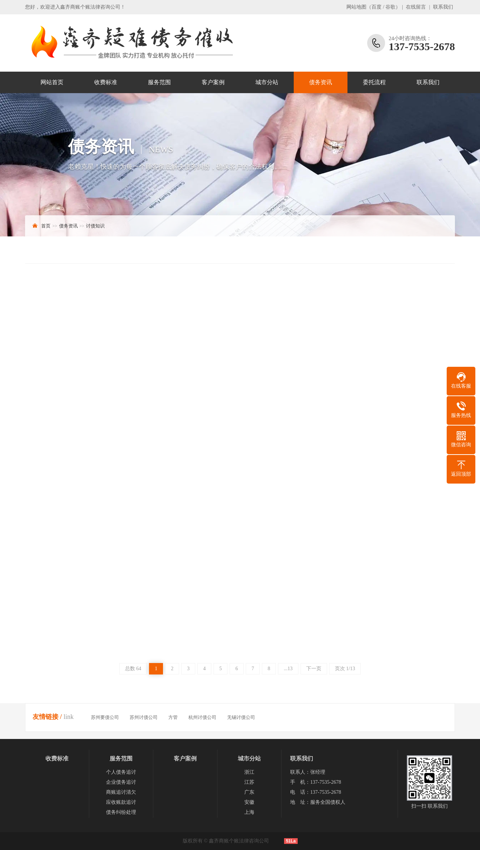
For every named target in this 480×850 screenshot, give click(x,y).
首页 (46, 226)
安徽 (249, 802)
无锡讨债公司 (241, 717)
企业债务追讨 (121, 782)
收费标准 (105, 82)
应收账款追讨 (121, 802)
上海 (249, 812)
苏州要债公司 (105, 717)
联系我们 (443, 7)
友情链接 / (47, 716)
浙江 (249, 772)
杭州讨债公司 (202, 717)
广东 (249, 792)
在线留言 (416, 7)
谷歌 (390, 7)
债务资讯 (320, 82)
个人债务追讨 (121, 772)
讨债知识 (95, 226)
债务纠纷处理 (121, 812)
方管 (173, 717)
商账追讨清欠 (121, 792)
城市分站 (266, 82)
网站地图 (356, 7)
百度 (376, 7)
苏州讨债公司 (144, 717)
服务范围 (159, 82)
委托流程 (374, 82)
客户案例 (213, 82)
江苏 (249, 782)
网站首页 (51, 82)
